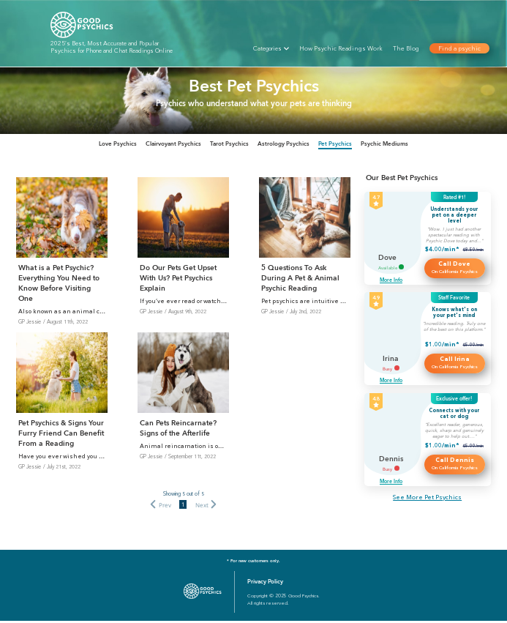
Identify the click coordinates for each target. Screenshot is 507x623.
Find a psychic (459, 48)
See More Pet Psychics (427, 499)
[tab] (87, 145)
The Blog (406, 48)
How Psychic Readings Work (341, 48)
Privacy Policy (265, 584)
